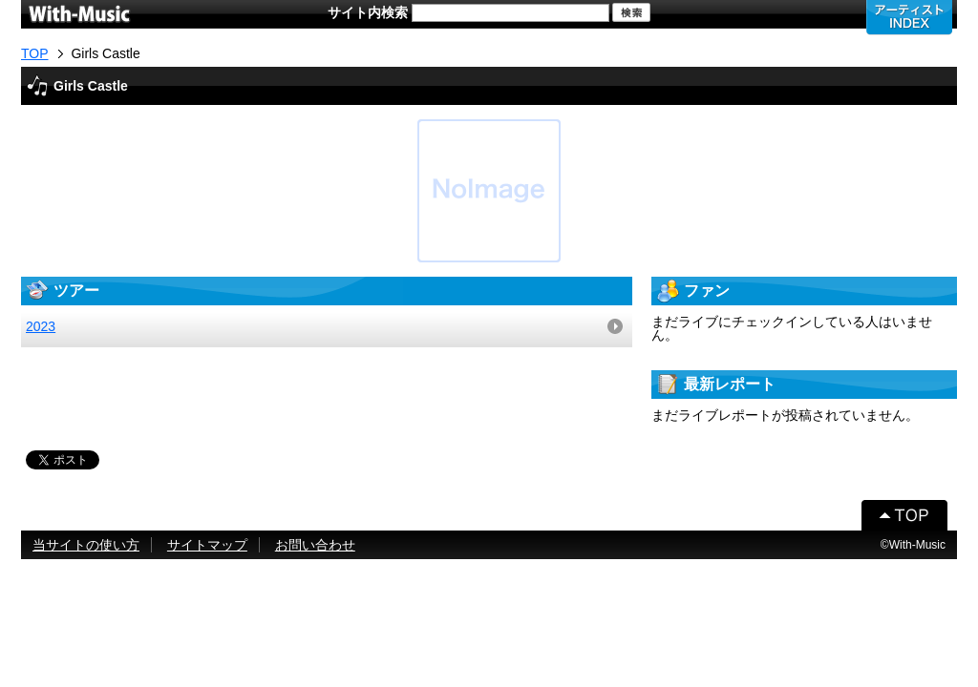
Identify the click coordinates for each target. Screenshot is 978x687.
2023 (40, 326)
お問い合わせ (315, 544)
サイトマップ (207, 544)
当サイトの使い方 (85, 544)
